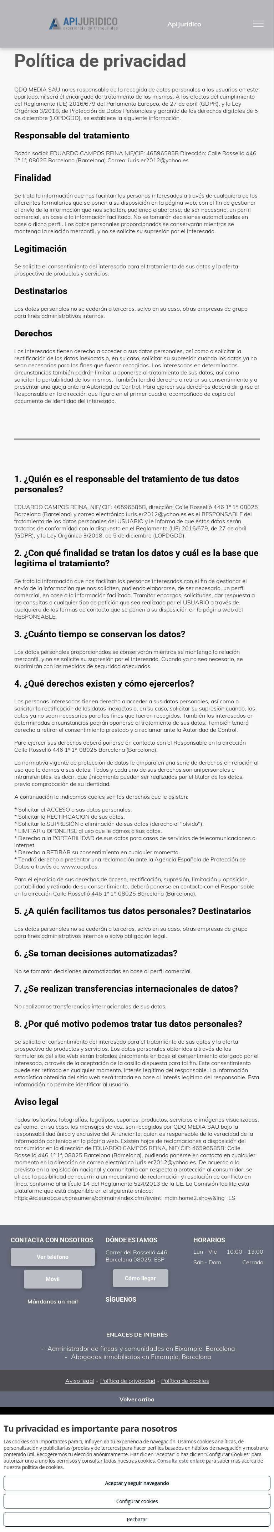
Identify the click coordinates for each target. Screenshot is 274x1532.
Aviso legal (79, 1380)
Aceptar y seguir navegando (137, 1483)
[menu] (258, 24)
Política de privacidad (127, 1380)
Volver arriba (137, 1399)
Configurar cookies (137, 1501)
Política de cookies (185, 1380)
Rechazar (137, 1519)
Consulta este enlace (180, 1460)
